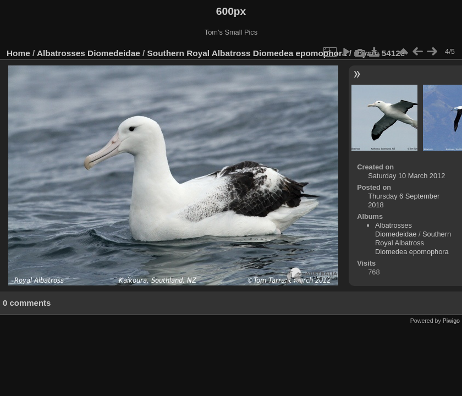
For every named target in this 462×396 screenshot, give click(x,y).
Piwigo (451, 320)
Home (18, 53)
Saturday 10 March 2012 (406, 176)
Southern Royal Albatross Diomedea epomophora (247, 53)
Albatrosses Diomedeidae (88, 53)
